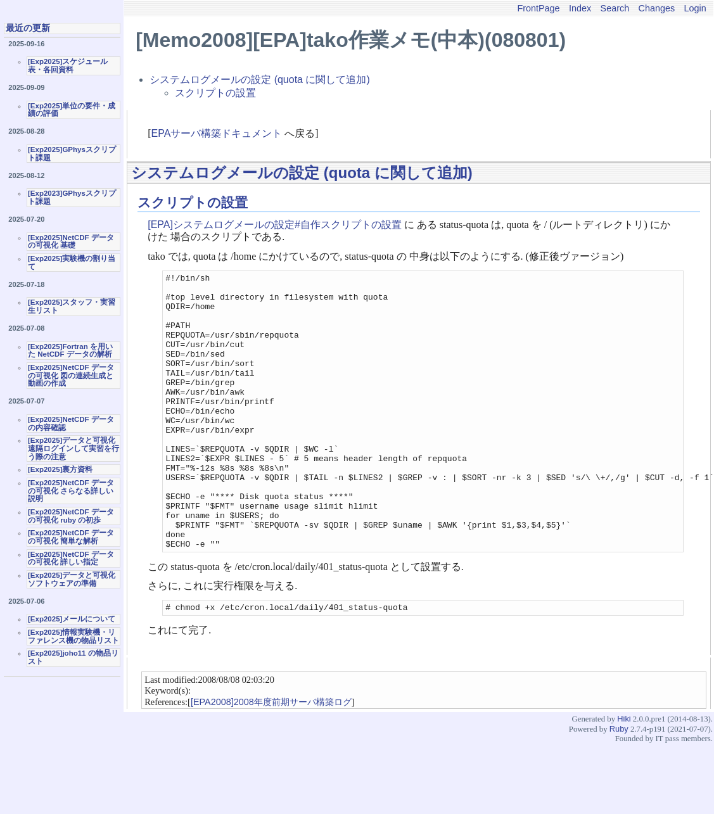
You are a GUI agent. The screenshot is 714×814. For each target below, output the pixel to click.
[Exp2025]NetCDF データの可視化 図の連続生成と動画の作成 (71, 375)
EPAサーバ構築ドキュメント (217, 133)
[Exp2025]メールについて (71, 619)
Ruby (618, 786)
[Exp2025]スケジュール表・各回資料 (68, 65)
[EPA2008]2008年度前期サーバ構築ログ (271, 759)
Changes (657, 8)
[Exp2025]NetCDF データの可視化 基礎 (71, 242)
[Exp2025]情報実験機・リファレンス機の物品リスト (73, 636)
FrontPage (538, 8)
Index (580, 8)
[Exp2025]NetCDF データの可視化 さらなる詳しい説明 (71, 490)
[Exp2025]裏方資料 (60, 469)
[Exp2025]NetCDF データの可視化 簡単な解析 (71, 537)
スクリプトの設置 (215, 92)
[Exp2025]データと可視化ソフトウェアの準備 (71, 579)
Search (615, 8)
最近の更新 (28, 28)
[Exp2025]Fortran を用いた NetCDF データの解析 (70, 351)
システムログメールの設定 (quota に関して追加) (260, 79)
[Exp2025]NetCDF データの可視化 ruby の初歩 (71, 516)
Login (695, 8)
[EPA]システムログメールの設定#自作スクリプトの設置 (275, 224)
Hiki (623, 775)
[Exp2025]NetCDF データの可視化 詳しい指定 (71, 558)
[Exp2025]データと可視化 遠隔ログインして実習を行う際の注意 (73, 448)
